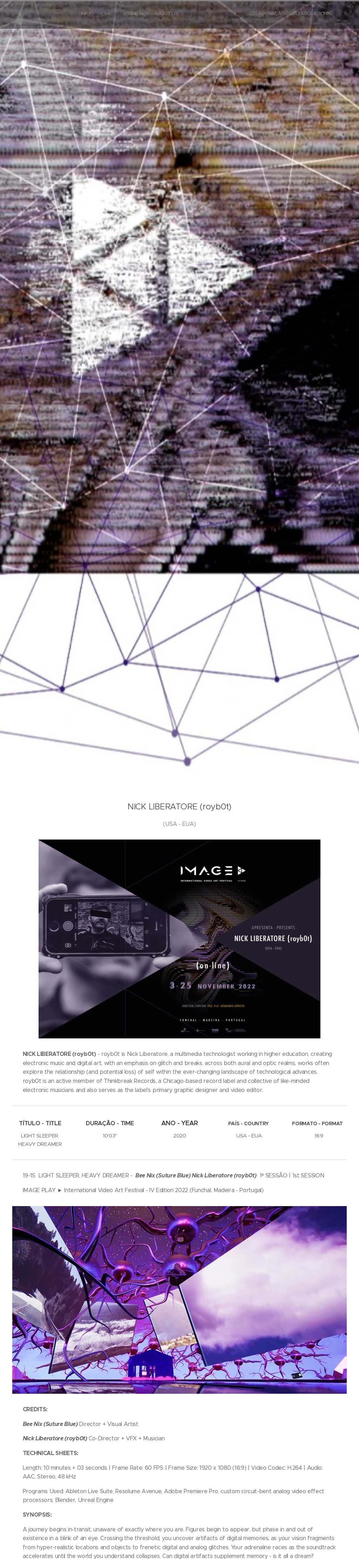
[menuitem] (300, 14)
